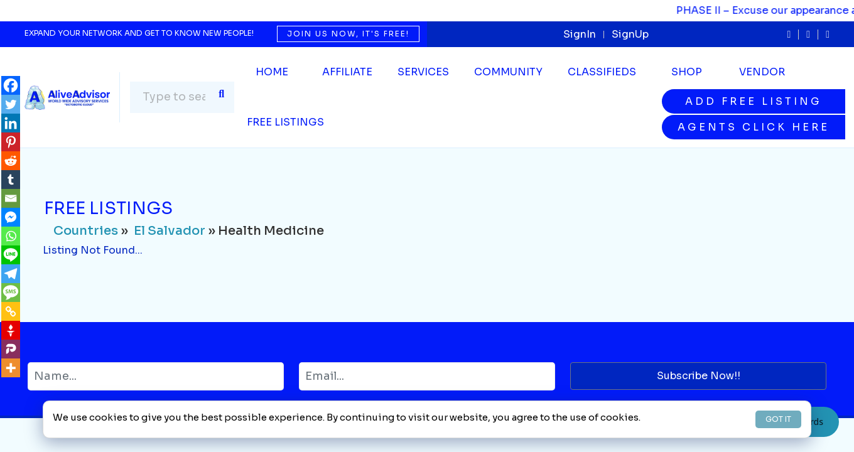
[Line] (10, 254)
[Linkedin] (10, 123)
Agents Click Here (754, 127)
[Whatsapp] (10, 236)
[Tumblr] (10, 179)
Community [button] (508, 71)
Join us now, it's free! (348, 33)
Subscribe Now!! (698, 375)
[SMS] (10, 292)
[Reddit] (10, 160)
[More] (10, 367)
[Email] (10, 198)
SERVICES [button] (423, 71)
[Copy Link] (10, 311)
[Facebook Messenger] (10, 217)
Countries (85, 231)
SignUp (630, 34)
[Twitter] (10, 104)
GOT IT (778, 419)
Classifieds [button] (602, 71)
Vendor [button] (762, 71)
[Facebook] (10, 85)
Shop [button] (686, 71)
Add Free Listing (753, 101)
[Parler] (10, 349)
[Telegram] (10, 273)
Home (272, 71)
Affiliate (347, 71)
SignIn (579, 34)
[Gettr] (10, 330)
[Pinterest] (10, 141)
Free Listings (285, 122)
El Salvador (169, 231)
